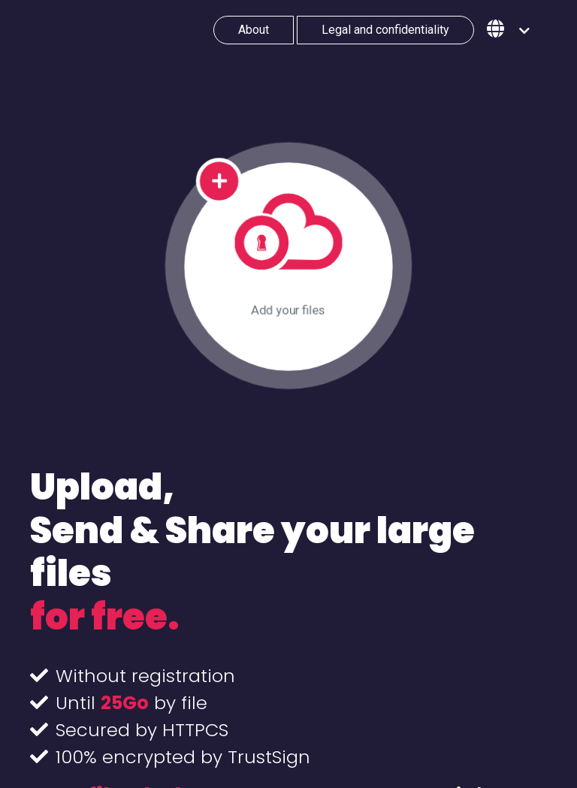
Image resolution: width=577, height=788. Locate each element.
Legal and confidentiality (385, 30)
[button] (508, 30)
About (253, 30)
